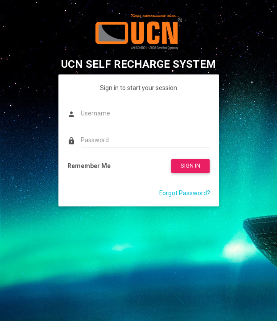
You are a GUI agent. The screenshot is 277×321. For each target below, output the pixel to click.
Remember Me (89, 165)
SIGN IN (190, 165)
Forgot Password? (184, 193)
